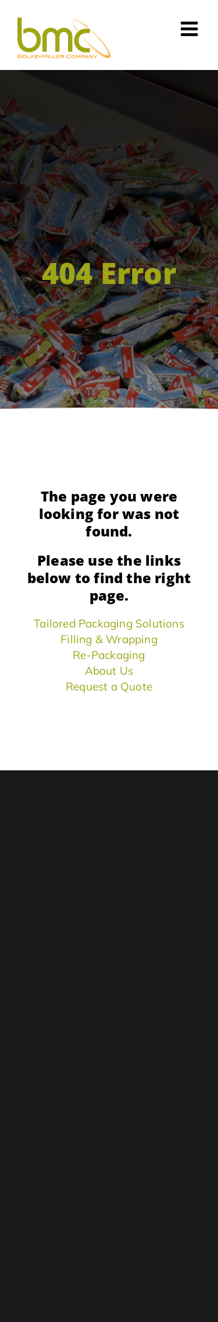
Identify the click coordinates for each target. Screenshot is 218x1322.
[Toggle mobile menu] (191, 28)
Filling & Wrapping (109, 639)
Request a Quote (109, 686)
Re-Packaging (109, 655)
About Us (109, 671)
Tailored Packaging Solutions (109, 623)
